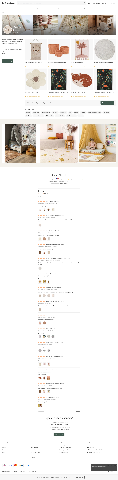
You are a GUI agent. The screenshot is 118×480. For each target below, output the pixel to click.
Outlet (103, 8)
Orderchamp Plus (63, 445)
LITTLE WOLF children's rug (78, 92)
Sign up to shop (8, 61)
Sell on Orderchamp (35, 452)
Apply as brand (96, 3)
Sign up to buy (112, 3)
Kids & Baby (65, 8)
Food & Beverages (55, 8)
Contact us (91, 447)
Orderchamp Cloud (63, 452)
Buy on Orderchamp (35, 450)
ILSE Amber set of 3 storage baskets (57, 62)
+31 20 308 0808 (98, 450)
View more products (107, 103)
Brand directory (34, 447)
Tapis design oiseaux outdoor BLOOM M (58, 92)
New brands (16, 8)
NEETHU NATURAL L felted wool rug (103, 62)
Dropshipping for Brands (65, 450)
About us (4, 445)
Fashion (96, 8)
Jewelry (83, 8)
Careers (4, 447)
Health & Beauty (75, 8)
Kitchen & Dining (44, 8)
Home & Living (34, 8)
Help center (90, 445)
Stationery (89, 8)
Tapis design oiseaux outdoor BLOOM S (104, 92)
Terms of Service (32, 471)
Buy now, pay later (35, 454)
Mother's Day (25, 8)
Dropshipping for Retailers (65, 447)
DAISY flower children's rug (32, 92)
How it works (34, 445)
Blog (3, 450)
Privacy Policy (23, 471)
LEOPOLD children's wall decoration (34, 62)
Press (3, 452)
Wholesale (33, 457)
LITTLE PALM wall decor (77, 62)
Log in (104, 3)
